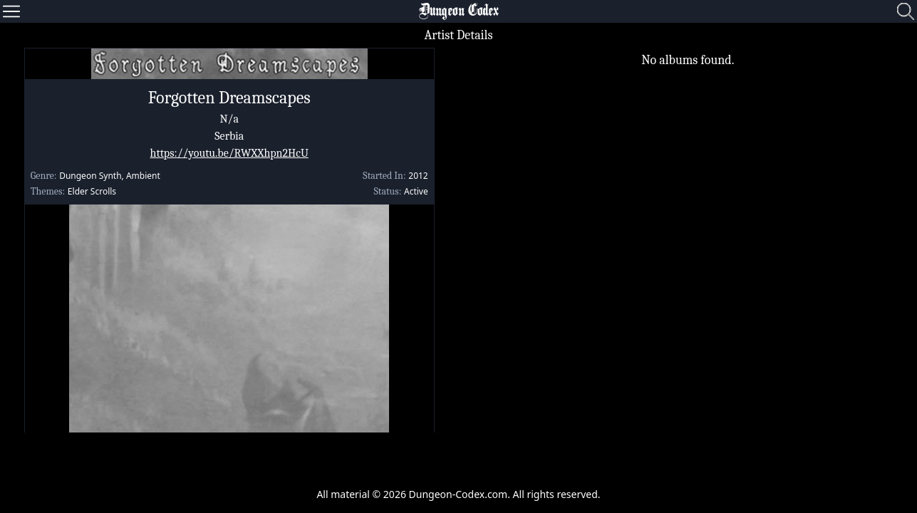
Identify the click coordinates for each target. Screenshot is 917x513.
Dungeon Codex (459, 11)
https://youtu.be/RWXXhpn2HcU (229, 153)
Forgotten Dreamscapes (229, 98)
